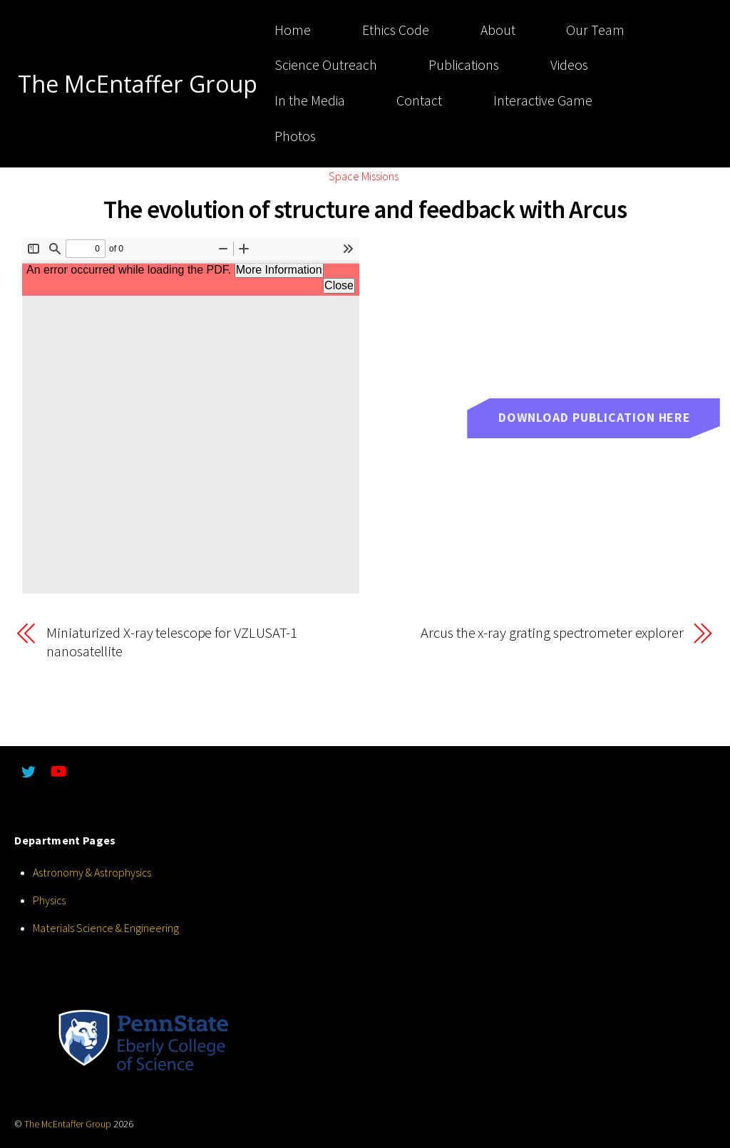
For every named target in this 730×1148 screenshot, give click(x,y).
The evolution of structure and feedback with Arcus (365, 209)
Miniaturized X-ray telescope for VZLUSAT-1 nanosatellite (171, 642)
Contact (415, 100)
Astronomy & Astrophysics (92, 872)
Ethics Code (392, 29)
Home (289, 29)
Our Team (592, 29)
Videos (566, 64)
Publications (460, 64)
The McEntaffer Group (67, 1124)
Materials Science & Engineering (107, 928)
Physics (49, 900)
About (494, 29)
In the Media (306, 100)
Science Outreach (322, 64)
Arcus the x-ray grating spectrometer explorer (552, 633)
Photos (291, 136)
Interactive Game (539, 100)
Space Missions (364, 176)
